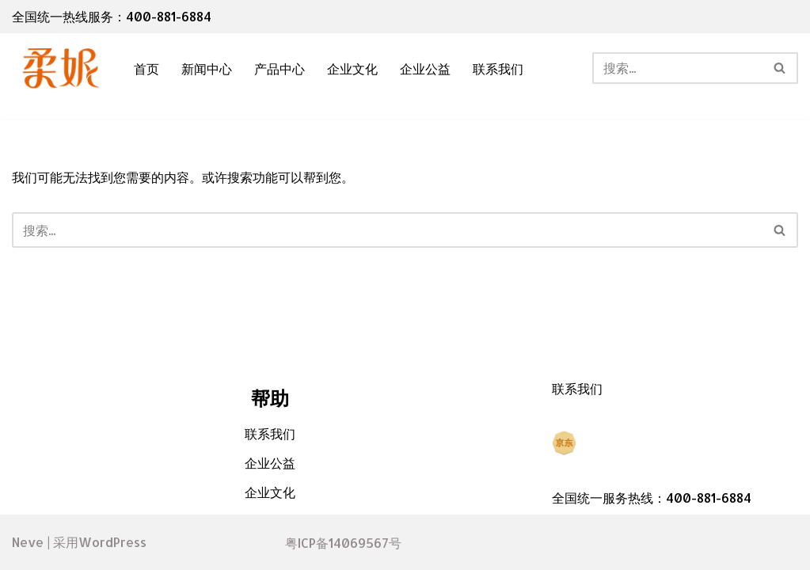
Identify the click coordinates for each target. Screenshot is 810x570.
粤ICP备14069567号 (343, 542)
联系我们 (498, 68)
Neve (28, 542)
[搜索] (677, 68)
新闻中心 (206, 68)
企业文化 (352, 68)
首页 (146, 68)
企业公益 (425, 68)
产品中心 (279, 68)
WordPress (112, 542)
